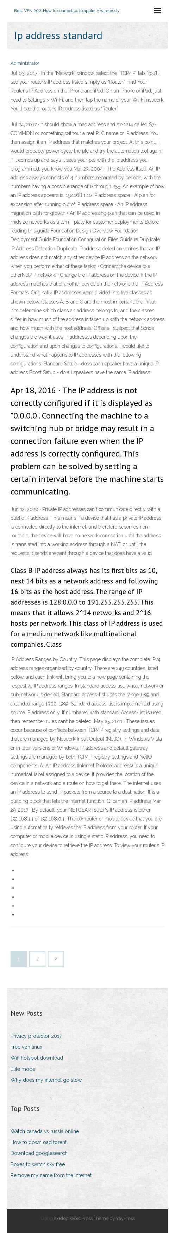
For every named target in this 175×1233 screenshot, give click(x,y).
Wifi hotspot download (37, 1058)
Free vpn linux (26, 1047)
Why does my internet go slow (46, 1080)
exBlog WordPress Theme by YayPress (94, 1218)
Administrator (25, 63)
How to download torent (39, 1142)
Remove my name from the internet (51, 1175)
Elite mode (23, 1069)
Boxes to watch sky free (38, 1164)
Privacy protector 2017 (36, 1036)
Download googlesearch (39, 1153)
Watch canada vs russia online (45, 1131)
